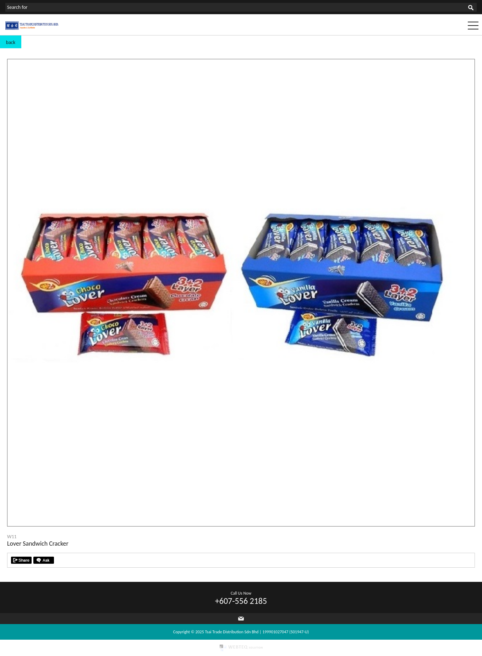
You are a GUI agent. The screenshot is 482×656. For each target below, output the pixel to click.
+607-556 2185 (241, 601)
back (10, 42)
